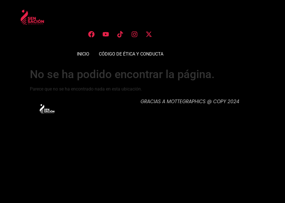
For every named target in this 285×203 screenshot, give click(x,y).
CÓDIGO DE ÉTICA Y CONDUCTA (131, 54)
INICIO (83, 54)
